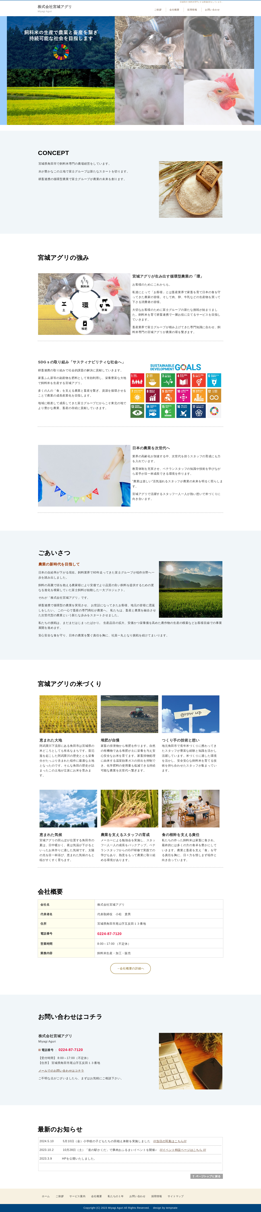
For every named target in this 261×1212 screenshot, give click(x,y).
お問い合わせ (212, 9)
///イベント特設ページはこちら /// (183, 1149)
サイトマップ (176, 1196)
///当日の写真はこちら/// (170, 1141)
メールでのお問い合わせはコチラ (61, 1070)
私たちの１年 (116, 1196)
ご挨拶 (158, 9)
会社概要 (174, 9)
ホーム (46, 1196)
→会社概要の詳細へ (130, 968)
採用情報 (192, 9)
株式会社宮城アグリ (55, 7)
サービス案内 (77, 1196)
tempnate (171, 1207)
